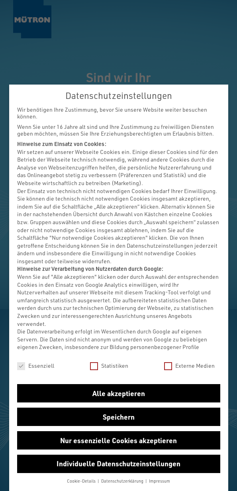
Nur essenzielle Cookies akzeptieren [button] (118, 440)
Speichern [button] (119, 416)
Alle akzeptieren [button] (118, 393)
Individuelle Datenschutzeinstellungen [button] (118, 463)
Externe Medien (189, 365)
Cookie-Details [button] (81, 481)
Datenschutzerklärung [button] (122, 481)
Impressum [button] (159, 481)
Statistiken (109, 365)
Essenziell (35, 365)
